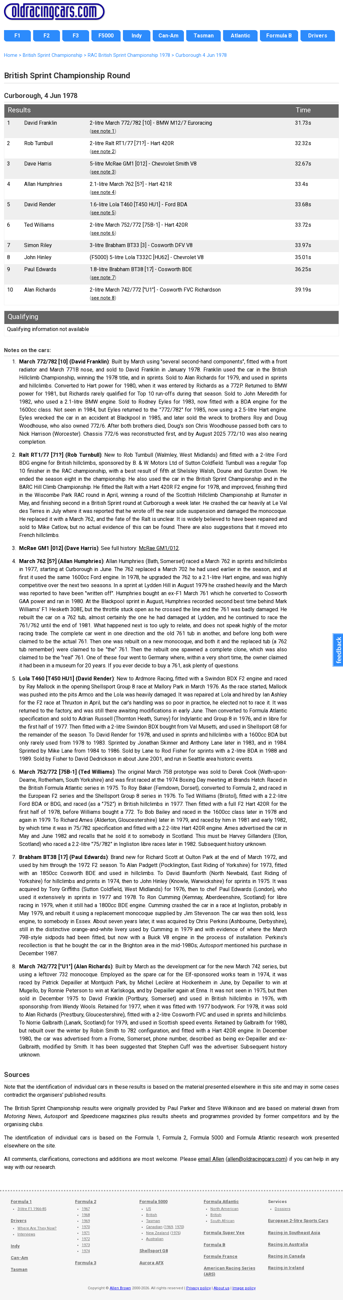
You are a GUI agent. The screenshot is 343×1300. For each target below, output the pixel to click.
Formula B (214, 1244)
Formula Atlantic (221, 1201)
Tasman (19, 1269)
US (148, 1209)
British (151, 1215)
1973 (86, 1245)
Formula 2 (85, 1201)
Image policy (244, 1288)
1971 (86, 1233)
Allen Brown (120, 1288)
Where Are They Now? (37, 1228)
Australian (154, 1239)
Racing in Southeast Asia (294, 1232)
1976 (176, 1233)
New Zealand (157, 1233)
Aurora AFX (151, 1262)
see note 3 (103, 172)
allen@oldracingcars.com (256, 1159)
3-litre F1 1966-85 (31, 1209)
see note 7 (103, 278)
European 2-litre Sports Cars (298, 1220)
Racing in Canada (286, 1256)
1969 (86, 1221)
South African (222, 1221)
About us (221, 1288)
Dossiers (282, 1209)
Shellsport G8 (153, 1250)
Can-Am (19, 1257)
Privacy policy (198, 1288)
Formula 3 (85, 1262)
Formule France (220, 1256)
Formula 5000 (153, 1201)
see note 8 (103, 298)
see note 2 (103, 151)
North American (224, 1209)
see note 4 (103, 192)
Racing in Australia (288, 1244)
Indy (15, 1246)
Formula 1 (21, 1201)
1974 (86, 1251)
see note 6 (103, 233)
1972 (86, 1239)
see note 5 (103, 213)
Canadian (154, 1227)
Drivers (18, 1220)
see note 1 (103, 131)
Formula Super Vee (224, 1232)
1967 (86, 1209)
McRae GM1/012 (159, 548)
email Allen (211, 1159)
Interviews (26, 1234)
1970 (86, 1227)
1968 (86, 1215)
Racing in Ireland (286, 1267)
